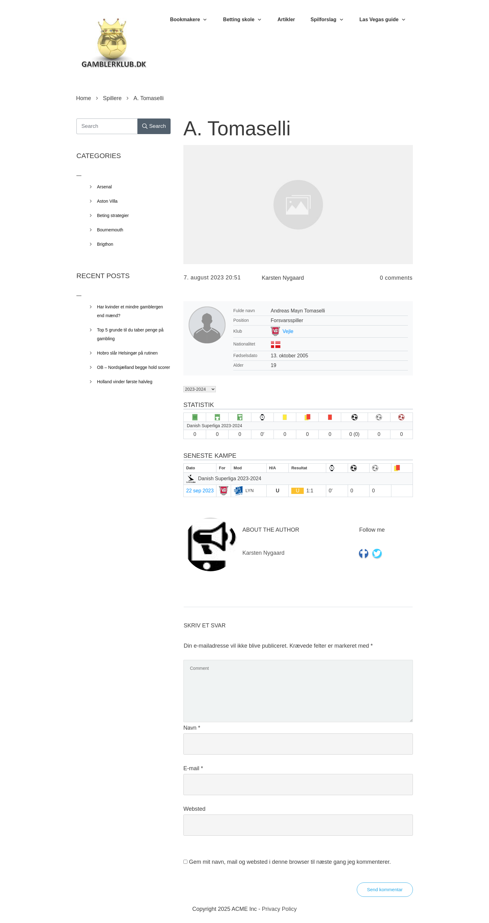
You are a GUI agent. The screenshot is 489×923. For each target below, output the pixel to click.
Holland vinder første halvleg (124, 381)
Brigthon (105, 244)
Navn (191, 728)
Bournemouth (110, 229)
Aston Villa (107, 201)
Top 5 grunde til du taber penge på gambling (130, 334)
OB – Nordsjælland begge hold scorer (133, 367)
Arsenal (104, 186)
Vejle (288, 331)
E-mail (193, 768)
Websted (194, 809)
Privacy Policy (279, 909)
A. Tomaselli (237, 128)
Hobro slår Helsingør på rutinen (127, 352)
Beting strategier (113, 215)
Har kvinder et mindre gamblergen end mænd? (130, 311)
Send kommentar (385, 889)
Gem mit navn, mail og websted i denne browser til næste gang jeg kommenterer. (290, 862)
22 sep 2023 (200, 490)
